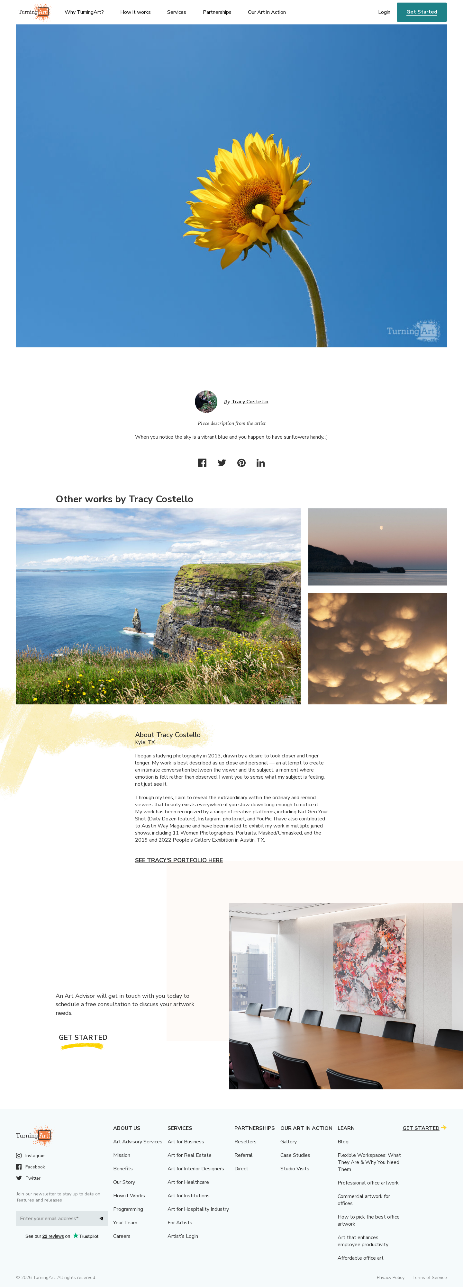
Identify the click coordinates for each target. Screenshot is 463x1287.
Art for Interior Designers (196, 1168)
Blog (343, 1141)
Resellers (245, 1141)
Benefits (123, 1168)
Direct (241, 1168)
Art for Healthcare (188, 1182)
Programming (128, 1209)
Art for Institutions (189, 1195)
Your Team (125, 1222)
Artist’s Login (183, 1236)
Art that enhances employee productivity (363, 1241)
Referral (243, 1155)
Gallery (288, 1141)
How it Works (129, 1195)
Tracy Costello (250, 401)
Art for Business (186, 1141)
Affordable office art (361, 1258)
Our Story (124, 1182)
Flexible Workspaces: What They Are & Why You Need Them (369, 1162)
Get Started (421, 11)
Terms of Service (429, 1277)
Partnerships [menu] (217, 12)
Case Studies (295, 1155)
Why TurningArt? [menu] (84, 12)
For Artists (180, 1222)
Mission (121, 1155)
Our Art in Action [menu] (267, 12)
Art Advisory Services (137, 1141)
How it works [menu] (135, 12)
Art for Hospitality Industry (198, 1209)
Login (384, 12)
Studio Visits (294, 1168)
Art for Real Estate (190, 1155)
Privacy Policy (390, 1277)
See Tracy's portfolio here (179, 860)
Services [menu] (176, 12)
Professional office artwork (368, 1182)
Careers (122, 1236)
